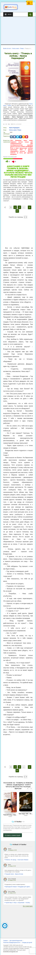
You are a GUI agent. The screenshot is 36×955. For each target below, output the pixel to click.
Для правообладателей (16, 940)
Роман (9, 105)
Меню (8, 14)
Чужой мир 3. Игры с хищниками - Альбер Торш (18, 902)
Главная (5, 940)
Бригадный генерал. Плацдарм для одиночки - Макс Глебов (18, 886)
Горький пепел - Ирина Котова (14, 874)
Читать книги (13, 130)
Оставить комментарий (12, 835)
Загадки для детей (27, 942)
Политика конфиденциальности (11, 942)
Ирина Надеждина (14, 127)
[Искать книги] (30, 14)
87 (17, 211)
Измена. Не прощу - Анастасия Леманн (16, 859)
